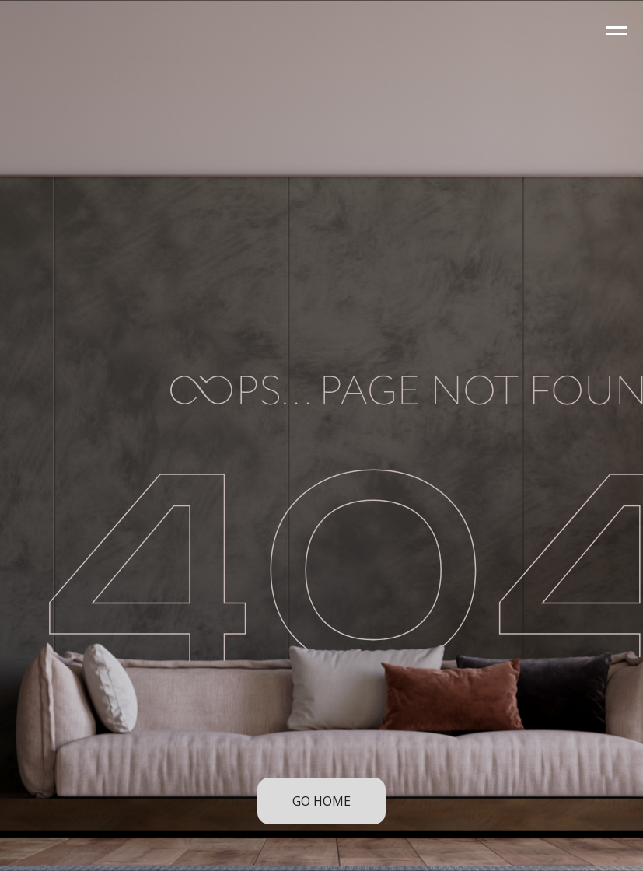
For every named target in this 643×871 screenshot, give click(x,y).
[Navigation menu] (616, 31)
